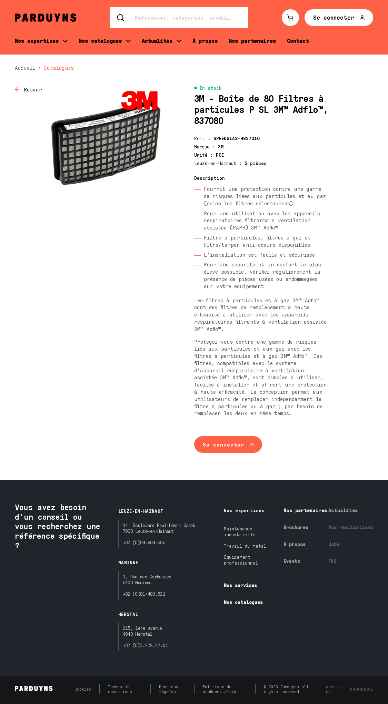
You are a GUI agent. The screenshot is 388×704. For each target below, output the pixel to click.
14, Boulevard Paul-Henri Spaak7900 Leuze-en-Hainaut (159, 528)
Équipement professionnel (241, 560)
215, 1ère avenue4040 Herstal (142, 631)
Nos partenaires (305, 510)
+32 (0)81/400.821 (144, 594)
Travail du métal (245, 546)
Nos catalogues (243, 602)
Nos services (240, 585)
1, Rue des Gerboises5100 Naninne (147, 579)
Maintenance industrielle (240, 531)
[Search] (179, 17)
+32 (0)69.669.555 (144, 542)
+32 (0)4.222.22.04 (145, 645)
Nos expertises (244, 510)
